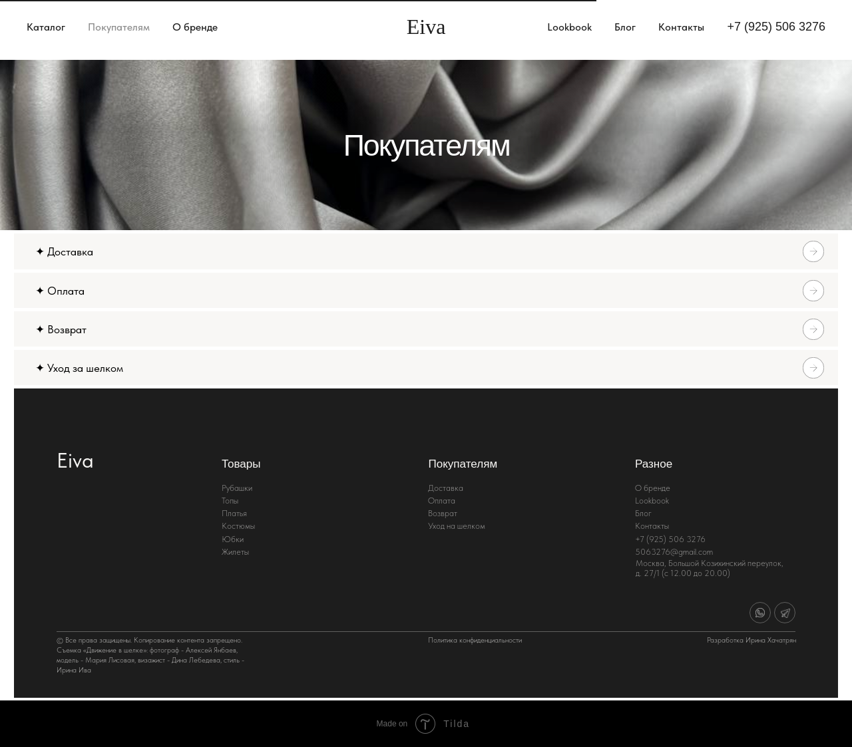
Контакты (681, 27)
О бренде (195, 27)
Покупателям (119, 27)
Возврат (442, 513)
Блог (625, 27)
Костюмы (238, 526)
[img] (760, 612)
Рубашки (237, 488)
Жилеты (235, 552)
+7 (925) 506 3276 (776, 26)
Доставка (445, 488)
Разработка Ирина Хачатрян (751, 640)
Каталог (46, 27)
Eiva (75, 460)
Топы (230, 501)
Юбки (233, 539)
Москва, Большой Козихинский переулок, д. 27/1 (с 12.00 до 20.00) (709, 568)
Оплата (441, 501)
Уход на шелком (456, 526)
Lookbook (569, 27)
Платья (234, 513)
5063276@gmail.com (674, 552)
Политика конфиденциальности (475, 640)
